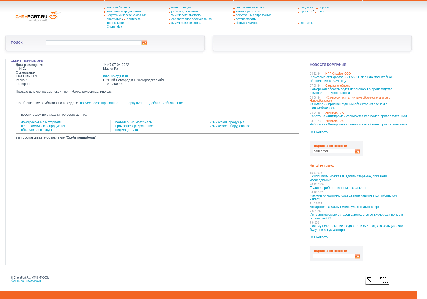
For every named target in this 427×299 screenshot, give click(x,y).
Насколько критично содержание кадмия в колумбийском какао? (353, 197)
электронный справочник (253, 15)
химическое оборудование (230, 126)
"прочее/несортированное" (99, 103)
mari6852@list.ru (115, 76)
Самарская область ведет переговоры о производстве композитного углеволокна (351, 91)
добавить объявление (166, 103)
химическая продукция (227, 122)
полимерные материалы (134, 122)
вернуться (134, 103)
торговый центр (118, 22)
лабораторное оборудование (191, 18)
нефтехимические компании (126, 15)
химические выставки (186, 15)
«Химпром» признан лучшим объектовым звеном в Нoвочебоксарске (349, 106)
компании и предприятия (124, 11)
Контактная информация (26, 280)
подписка (307, 7)
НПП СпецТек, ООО (338, 73)
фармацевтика (126, 130)
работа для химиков (185, 11)
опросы (324, 7)
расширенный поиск (250, 7)
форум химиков (246, 22)
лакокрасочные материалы (41, 122)
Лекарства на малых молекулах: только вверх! (345, 207)
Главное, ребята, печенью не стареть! (338, 188)
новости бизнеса (118, 7)
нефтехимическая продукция (43, 126)
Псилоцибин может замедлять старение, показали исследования (348, 178)
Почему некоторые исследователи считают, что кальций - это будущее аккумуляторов (356, 228)
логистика (134, 18)
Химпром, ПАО (335, 112)
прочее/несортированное (134, 126)
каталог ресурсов (248, 11)
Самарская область (337, 85)
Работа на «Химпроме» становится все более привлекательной (358, 116)
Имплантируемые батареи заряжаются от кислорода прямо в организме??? (356, 216)
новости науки (181, 7)
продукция (114, 18)
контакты (307, 22)
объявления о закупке (37, 130)
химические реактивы (186, 22)
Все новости (319, 132)
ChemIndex (114, 26)
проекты (306, 11)
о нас (321, 11)
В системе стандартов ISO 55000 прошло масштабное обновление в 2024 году (351, 79)
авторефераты (246, 18)
